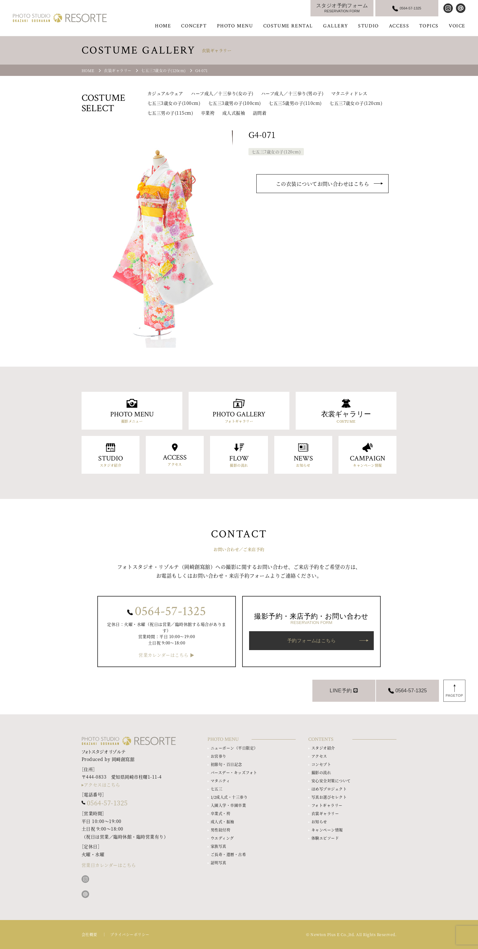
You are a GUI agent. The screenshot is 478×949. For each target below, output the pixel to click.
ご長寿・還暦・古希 (228, 854)
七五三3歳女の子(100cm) (173, 103)
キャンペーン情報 (327, 829)
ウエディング (222, 838)
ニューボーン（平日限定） (234, 748)
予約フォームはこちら (311, 640)
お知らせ (319, 821)
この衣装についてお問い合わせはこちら (322, 183)
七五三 (216, 789)
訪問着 (259, 113)
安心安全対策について (331, 780)
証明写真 (218, 862)
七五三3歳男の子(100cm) (234, 103)
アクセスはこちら (102, 784)
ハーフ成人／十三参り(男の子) (292, 93)
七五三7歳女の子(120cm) (355, 103)
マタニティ (220, 780)
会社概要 (89, 934)
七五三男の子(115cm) (170, 113)
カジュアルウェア (165, 93)
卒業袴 (207, 113)
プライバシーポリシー (130, 934)
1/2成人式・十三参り (229, 797)
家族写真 (218, 846)
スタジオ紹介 (323, 748)
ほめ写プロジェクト (329, 789)
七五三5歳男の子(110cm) (295, 103)
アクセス (319, 756)
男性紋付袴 (220, 829)
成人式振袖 (233, 113)
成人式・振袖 (222, 821)
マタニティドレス (349, 93)
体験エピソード (325, 838)
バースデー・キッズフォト (234, 772)
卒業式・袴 (220, 813)
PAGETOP (454, 695)
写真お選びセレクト (329, 797)
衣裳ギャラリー (325, 813)
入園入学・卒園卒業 (228, 805)
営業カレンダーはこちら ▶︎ (166, 655)
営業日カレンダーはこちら (109, 865)
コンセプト (321, 764)
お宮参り (218, 756)
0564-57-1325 (170, 611)
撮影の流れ (321, 772)
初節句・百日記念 (226, 764)
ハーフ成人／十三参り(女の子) (222, 93)
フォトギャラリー (327, 805)
